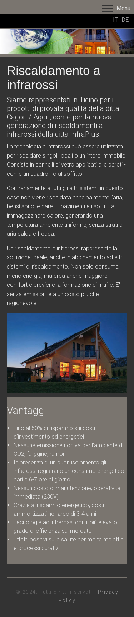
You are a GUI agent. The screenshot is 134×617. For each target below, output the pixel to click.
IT (115, 19)
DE (125, 19)
